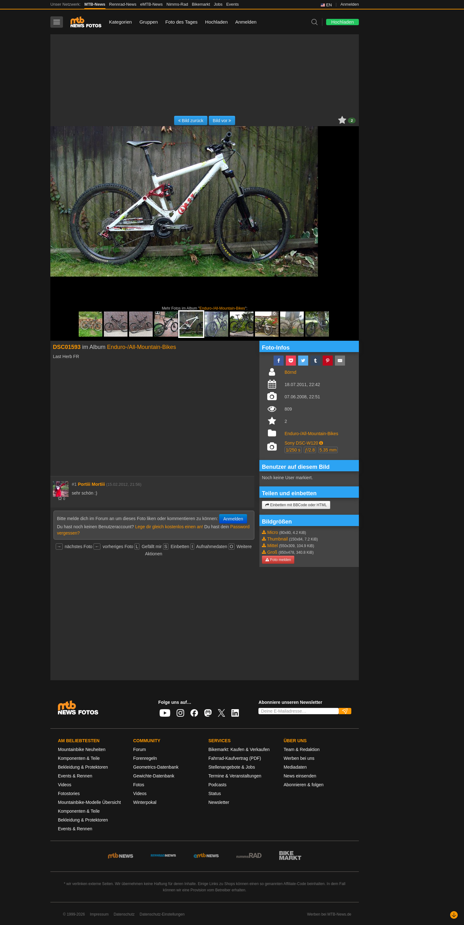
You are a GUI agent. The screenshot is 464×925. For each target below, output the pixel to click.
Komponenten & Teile (79, 758)
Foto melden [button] (278, 560)
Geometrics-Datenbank (155, 767)
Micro (272, 532)
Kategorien (120, 22)
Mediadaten (295, 767)
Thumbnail (277, 538)
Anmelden (349, 4)
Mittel (272, 545)
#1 (74, 484)
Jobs (218, 4)
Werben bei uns (299, 758)
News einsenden (300, 775)
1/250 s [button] (293, 449)
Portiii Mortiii (91, 484)
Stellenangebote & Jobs (231, 767)
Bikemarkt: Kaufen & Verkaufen (239, 749)
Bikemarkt (201, 4)
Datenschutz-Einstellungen (162, 914)
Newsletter (218, 802)
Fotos (138, 784)
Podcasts (217, 784)
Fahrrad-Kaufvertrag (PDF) (234, 758)
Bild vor (222, 120)
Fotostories (69, 793)
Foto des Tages (181, 22)
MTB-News (94, 4)
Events (232, 4)
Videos (64, 784)
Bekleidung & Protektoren (83, 767)
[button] (321, 443)
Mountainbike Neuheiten (81, 749)
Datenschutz (124, 914)
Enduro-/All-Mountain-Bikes (222, 308)
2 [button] (352, 120)
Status (214, 793)
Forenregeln (145, 758)
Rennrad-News (123, 4)
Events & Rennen (75, 775)
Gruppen (148, 22)
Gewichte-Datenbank (153, 775)
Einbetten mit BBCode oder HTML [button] (296, 505)
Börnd (290, 372)
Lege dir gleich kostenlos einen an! (169, 526)
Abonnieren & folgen (304, 784)
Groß (272, 552)
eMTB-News (151, 4)
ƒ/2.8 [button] (310, 449)
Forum (139, 749)
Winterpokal (144, 802)
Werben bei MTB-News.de (329, 914)
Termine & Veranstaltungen (234, 775)
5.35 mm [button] (328, 449)
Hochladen (216, 22)
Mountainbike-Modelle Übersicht (89, 802)
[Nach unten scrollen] (454, 915)
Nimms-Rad (177, 4)
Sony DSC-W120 (301, 443)
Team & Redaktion (302, 749)
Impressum (99, 914)
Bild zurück (190, 120)
